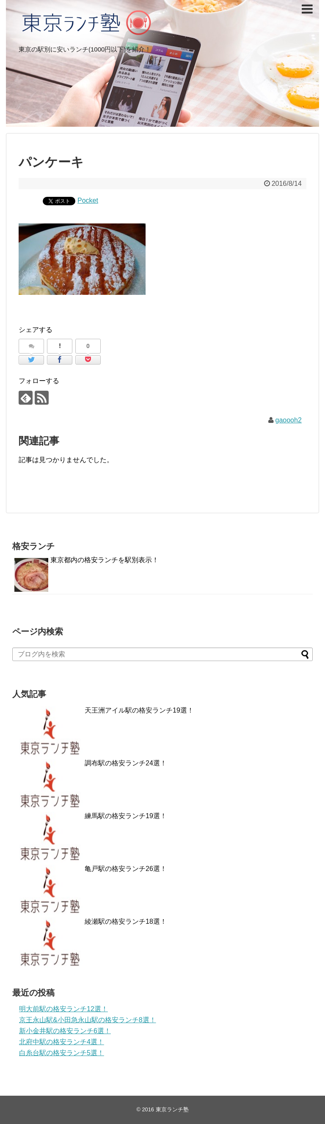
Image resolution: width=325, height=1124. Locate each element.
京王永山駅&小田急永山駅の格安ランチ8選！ (87, 1019)
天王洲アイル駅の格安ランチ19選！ (139, 710)
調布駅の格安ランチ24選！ (126, 763)
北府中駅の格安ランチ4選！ (61, 1041)
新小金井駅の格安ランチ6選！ (65, 1030)
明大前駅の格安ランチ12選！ (63, 1008)
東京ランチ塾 (172, 1109)
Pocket (87, 200)
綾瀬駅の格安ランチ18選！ (126, 921)
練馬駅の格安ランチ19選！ (126, 815)
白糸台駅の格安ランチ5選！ (61, 1052)
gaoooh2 (288, 420)
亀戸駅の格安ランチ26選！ (126, 868)
